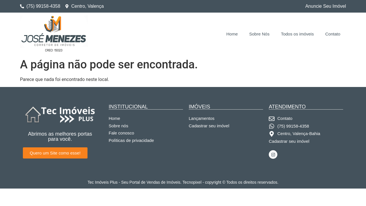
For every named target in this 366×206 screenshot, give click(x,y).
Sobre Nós (259, 33)
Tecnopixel (191, 182)
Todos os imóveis (297, 33)
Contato (332, 33)
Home (232, 33)
